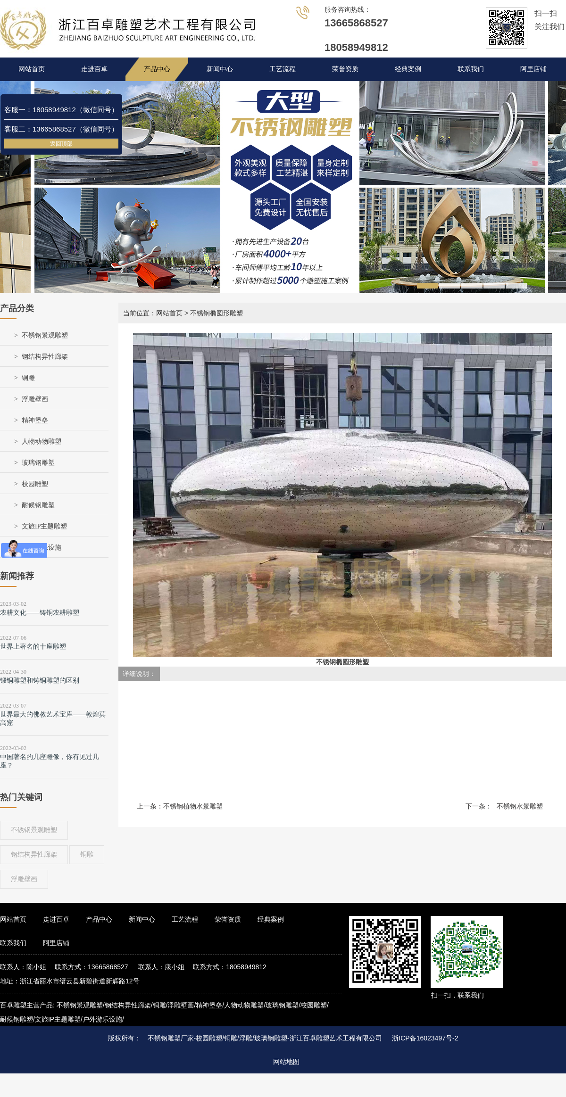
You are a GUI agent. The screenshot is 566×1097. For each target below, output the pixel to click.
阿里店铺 (533, 69)
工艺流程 (282, 69)
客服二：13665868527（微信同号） (61, 129)
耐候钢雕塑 (38, 505)
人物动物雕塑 (41, 441)
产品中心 (157, 69)
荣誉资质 (345, 69)
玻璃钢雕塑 (38, 462)
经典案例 (408, 69)
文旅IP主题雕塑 (44, 526)
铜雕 (28, 377)
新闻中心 (220, 69)
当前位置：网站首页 (153, 313)
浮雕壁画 (35, 399)
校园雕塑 (35, 483)
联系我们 (471, 69)
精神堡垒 (35, 420)
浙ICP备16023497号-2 (425, 1038)
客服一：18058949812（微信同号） (61, 110)
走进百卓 (94, 69)
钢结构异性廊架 (45, 356)
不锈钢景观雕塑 (45, 335)
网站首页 (31, 69)
